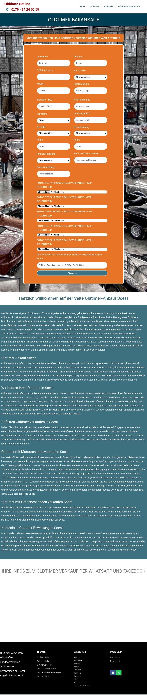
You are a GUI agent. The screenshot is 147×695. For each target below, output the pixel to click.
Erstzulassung (81, 84)
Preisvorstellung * (46, 167)
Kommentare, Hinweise (86, 153)
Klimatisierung (81, 127)
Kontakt (108, 6)
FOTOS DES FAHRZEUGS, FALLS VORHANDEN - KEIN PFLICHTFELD (64, 184)
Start (82, 6)
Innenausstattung (46, 153)
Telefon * (79, 56)
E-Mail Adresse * (45, 70)
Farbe (40, 139)
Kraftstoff (42, 113)
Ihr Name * (42, 56)
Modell (40, 84)
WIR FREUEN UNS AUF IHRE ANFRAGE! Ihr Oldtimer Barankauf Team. (70, 256)
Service (94, 6)
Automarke (80, 70)
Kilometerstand (82, 99)
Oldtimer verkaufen (129, 6)
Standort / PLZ (44, 99)
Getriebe (41, 127)
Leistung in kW (81, 113)
